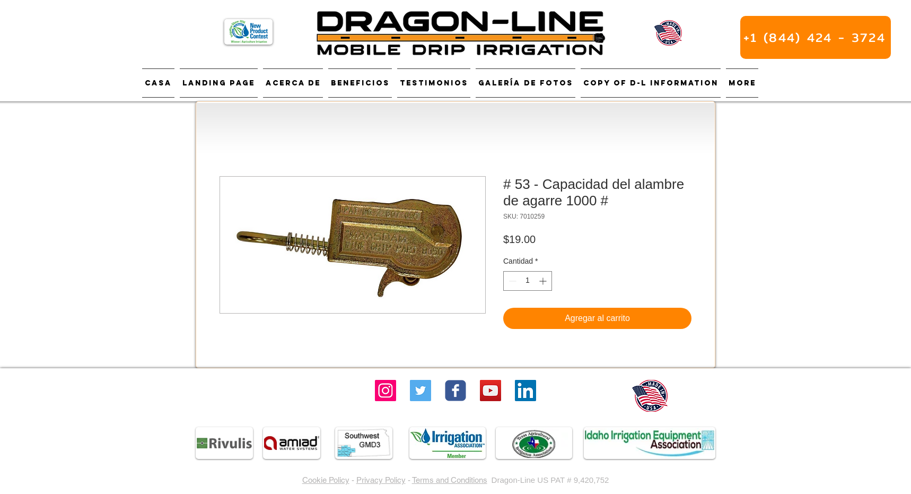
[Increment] (543, 281)
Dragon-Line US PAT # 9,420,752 (550, 479)
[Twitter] (420, 390)
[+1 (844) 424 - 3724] (815, 37)
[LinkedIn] (525, 390)
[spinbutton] (527, 281)
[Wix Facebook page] (455, 390)
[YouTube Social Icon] (490, 390)
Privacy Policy (381, 479)
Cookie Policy (325, 479)
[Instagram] (385, 390)
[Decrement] (511, 281)
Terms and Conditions (449, 479)
